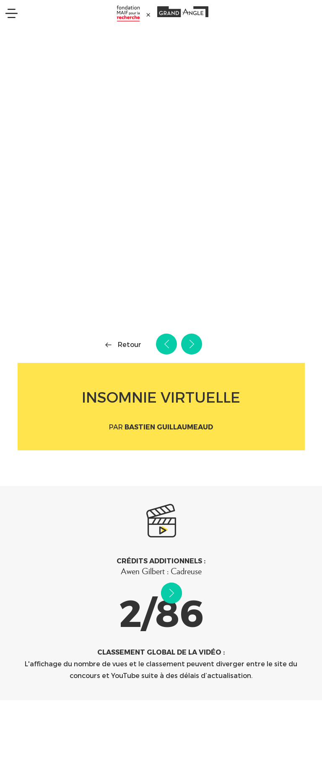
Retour (129, 344)
